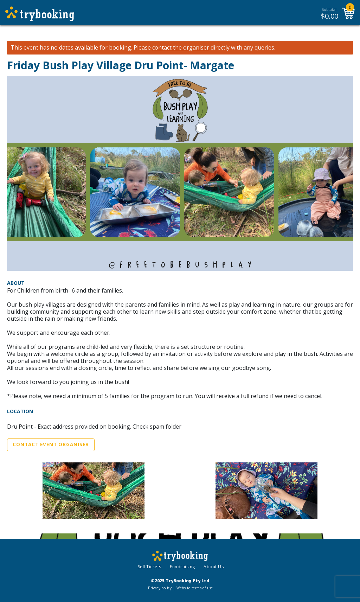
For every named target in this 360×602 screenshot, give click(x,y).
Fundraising (182, 567)
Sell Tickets (149, 567)
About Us (214, 567)
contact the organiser (180, 47)
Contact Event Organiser (51, 444)
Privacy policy (160, 587)
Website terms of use (194, 587)
